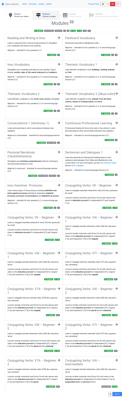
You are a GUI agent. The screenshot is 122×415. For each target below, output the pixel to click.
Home (24, 4)
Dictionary (33, 4)
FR (118, 4)
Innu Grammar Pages (108, 163)
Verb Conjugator (77, 165)
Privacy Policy (93, 4)
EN (112, 4)
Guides (49, 4)
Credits (41, 4)
